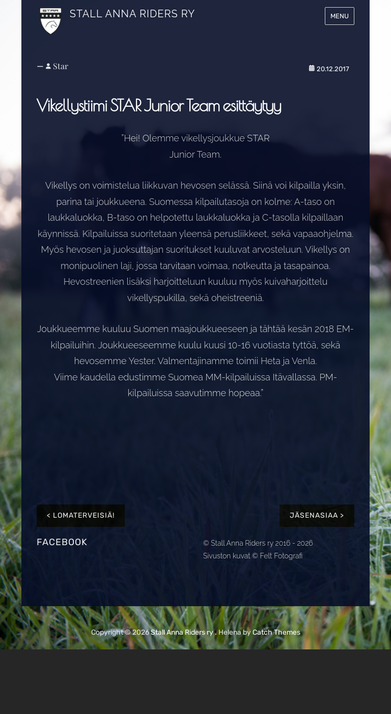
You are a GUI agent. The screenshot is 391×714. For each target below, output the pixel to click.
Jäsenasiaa (314, 515)
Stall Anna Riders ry (132, 14)
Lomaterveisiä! (84, 515)
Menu (339, 16)
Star (60, 66)
